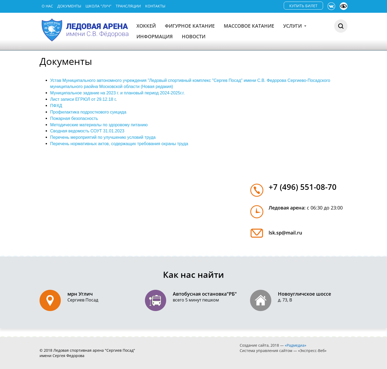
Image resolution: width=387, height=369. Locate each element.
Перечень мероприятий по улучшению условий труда (103, 137)
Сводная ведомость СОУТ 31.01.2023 (87, 131)
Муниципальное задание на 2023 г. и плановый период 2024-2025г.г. (117, 93)
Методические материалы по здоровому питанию (99, 125)
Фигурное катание (190, 26)
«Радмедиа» (295, 345)
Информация (154, 36)
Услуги (294, 26)
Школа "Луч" (98, 6)
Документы (69, 6)
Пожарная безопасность (74, 118)
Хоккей (146, 26)
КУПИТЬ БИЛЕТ (303, 5)
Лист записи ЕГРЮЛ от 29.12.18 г (82, 99)
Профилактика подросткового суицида (88, 112)
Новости (193, 36)
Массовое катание (249, 26)
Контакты (155, 6)
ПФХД (56, 105)
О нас (47, 6)
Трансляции (128, 6)
